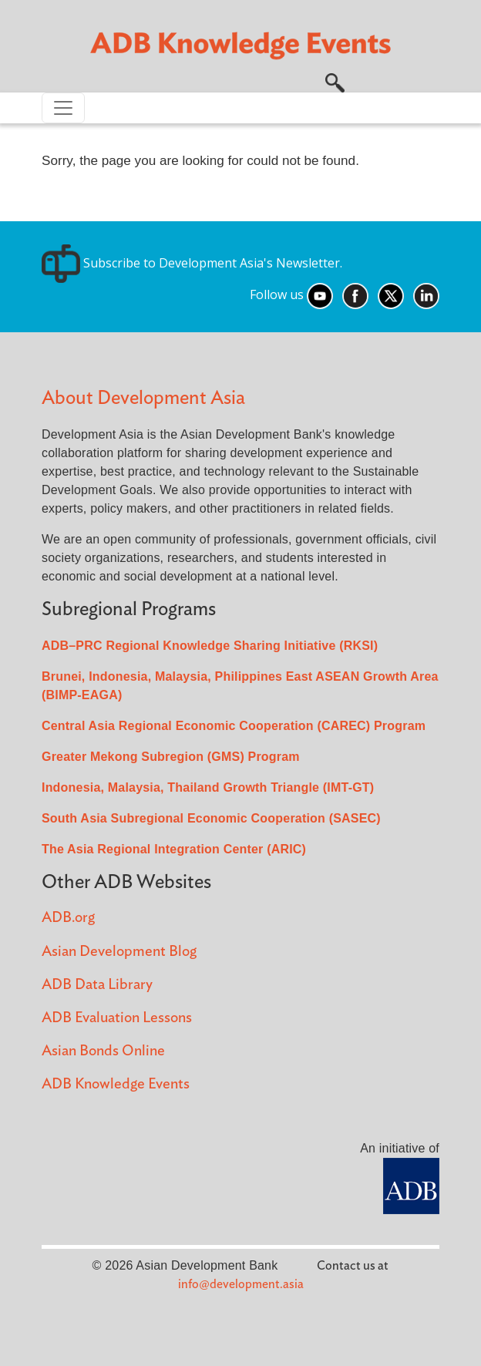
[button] (335, 80)
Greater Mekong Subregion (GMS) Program (171, 756)
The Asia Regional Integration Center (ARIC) (174, 849)
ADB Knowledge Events (116, 1084)
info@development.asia (241, 1284)
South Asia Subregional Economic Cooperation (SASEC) (211, 818)
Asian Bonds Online (103, 1051)
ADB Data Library (97, 984)
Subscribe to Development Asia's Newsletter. (192, 262)
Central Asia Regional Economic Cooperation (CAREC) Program (234, 725)
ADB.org (68, 917)
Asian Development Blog (119, 951)
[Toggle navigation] (63, 108)
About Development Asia (143, 398)
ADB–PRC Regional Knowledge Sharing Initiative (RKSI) (210, 645)
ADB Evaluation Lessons (117, 1018)
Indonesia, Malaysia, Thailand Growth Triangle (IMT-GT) (208, 787)
